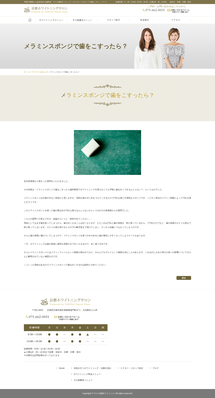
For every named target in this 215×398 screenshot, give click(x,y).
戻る (184, 278)
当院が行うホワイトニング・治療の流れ (92, 368)
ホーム (26, 72)
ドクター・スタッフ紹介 (131, 368)
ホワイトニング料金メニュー (87, 374)
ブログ (34, 72)
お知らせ (43, 72)
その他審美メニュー (83, 380)
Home (61, 368)
